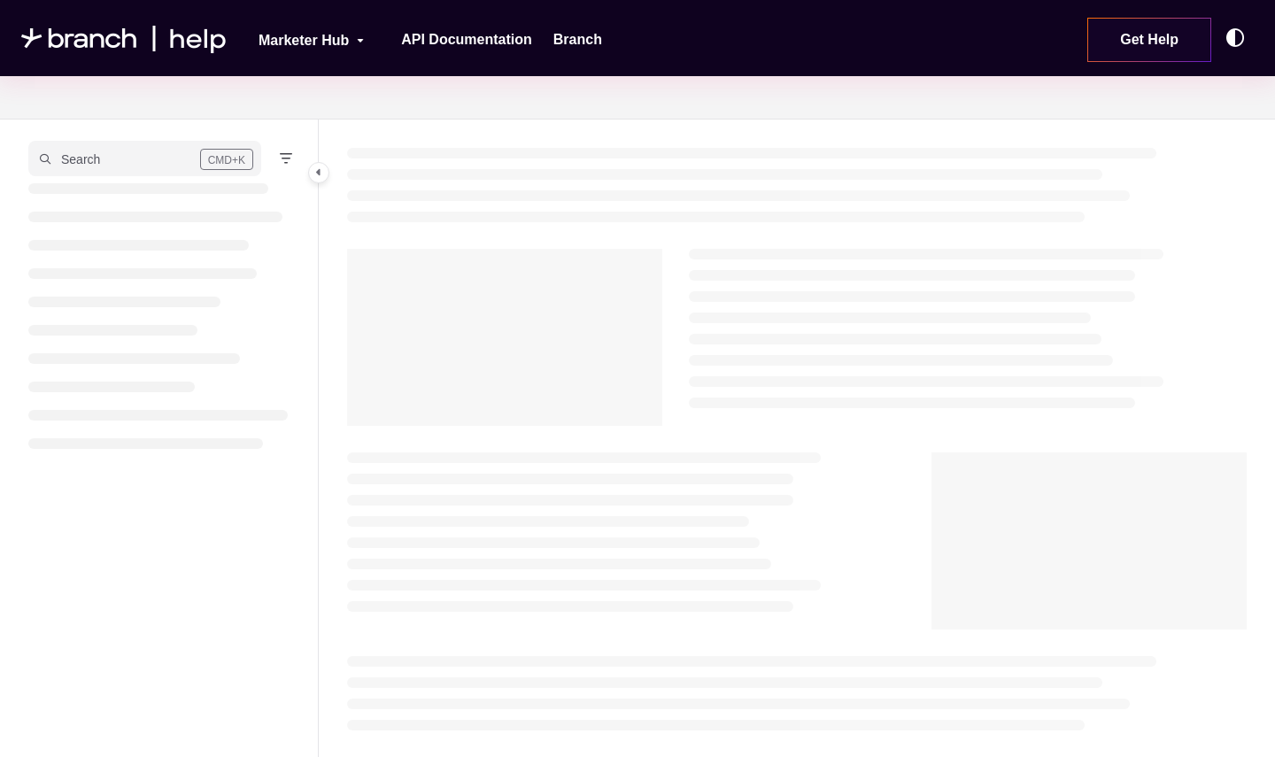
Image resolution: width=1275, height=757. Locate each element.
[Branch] (577, 39)
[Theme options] (1239, 38)
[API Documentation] (466, 39)
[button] (144, 158)
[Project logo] (124, 38)
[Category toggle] (318, 172)
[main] (797, 438)
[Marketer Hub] (300, 38)
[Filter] (286, 158)
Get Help (1149, 39)
